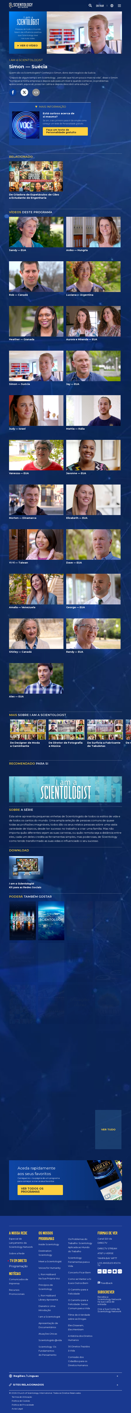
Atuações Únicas (48, 1333)
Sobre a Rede (17, 1253)
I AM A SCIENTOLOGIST (26, 60)
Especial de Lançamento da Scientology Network (21, 1242)
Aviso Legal (17, 1408)
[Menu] (119, 5)
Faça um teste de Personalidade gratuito (61, 131)
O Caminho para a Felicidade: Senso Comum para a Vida (79, 1304)
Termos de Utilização (22, 1397)
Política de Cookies (21, 1401)
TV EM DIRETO (18, 1260)
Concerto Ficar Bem (79, 1272)
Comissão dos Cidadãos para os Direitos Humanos (78, 1361)
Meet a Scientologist (50, 1261)
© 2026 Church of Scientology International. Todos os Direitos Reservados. (45, 1393)
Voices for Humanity (50, 1267)
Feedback (107, 1283)
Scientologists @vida (50, 1340)
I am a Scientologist (49, 1316)
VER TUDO (108, 1129)
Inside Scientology (49, 1244)
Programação (18, 1266)
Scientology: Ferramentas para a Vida (79, 1261)
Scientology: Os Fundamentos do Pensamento (47, 1350)
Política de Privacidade (23, 1404)
